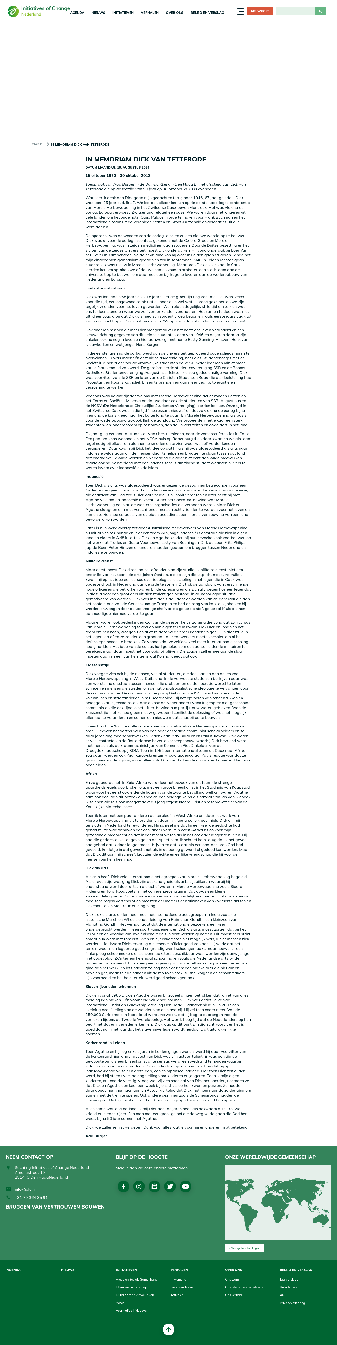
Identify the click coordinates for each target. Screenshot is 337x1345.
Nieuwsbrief (260, 11)
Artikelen (177, 1295)
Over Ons (174, 13)
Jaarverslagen (290, 1279)
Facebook (123, 1186)
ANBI (283, 1295)
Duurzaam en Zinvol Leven (135, 1295)
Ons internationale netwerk (244, 1287)
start (36, 144)
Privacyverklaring (292, 1303)
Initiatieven (123, 13)
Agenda (77, 13)
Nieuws (98, 13)
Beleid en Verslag (207, 13)
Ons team (232, 1279)
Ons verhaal (233, 1295)
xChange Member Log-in (244, 1248)
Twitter (170, 1186)
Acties (120, 1303)
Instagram (138, 1186)
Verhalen (150, 13)
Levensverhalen (182, 1287)
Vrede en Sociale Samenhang (136, 1279)
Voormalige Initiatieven (132, 1310)
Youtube (185, 1186)
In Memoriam (180, 1279)
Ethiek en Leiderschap (131, 1287)
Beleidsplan (288, 1287)
